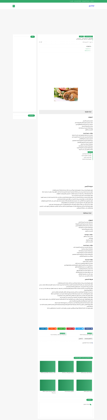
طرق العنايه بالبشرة (86, 159)
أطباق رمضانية (89, 36)
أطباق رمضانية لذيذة (69, 391)
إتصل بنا (71, 1)
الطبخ (81, 36)
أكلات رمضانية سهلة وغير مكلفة (48, 372)
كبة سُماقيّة (87, 50)
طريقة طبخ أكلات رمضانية (68, 372)
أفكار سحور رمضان (88, 391)
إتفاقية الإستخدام (77, 1)
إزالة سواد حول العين (86, 153)
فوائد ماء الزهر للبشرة (86, 155)
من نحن (92, 1)
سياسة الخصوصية (86, 1)
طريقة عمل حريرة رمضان (86, 372)
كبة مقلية (88, 48)
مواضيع (91, 6)
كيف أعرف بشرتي (87, 157)
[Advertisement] (53, 22)
